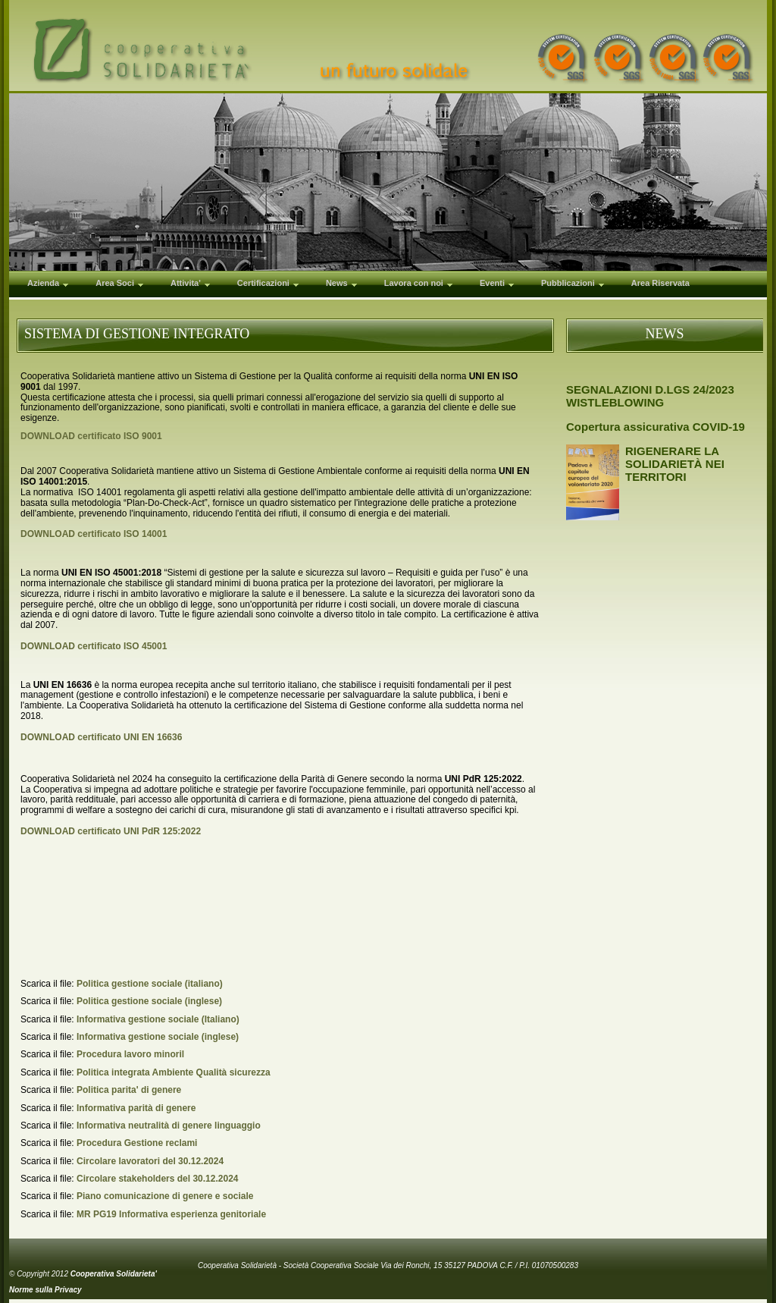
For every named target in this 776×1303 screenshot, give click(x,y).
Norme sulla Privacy (45, 1290)
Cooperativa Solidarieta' (113, 1274)
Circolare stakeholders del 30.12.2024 (157, 1178)
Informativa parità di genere (136, 1108)
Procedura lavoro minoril (130, 1054)
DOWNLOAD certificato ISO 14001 (93, 534)
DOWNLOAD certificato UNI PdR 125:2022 (110, 831)
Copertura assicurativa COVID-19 (655, 426)
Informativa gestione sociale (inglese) (158, 1036)
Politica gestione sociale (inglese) (149, 1001)
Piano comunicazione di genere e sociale (165, 1196)
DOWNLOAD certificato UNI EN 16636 (101, 737)
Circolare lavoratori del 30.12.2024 (150, 1161)
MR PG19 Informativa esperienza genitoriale (171, 1214)
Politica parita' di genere (129, 1090)
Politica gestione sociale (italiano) (150, 983)
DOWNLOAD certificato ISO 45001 (93, 646)
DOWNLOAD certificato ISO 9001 (91, 436)
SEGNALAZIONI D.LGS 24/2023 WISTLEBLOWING (650, 396)
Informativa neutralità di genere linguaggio (169, 1125)
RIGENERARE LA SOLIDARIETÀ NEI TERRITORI (674, 463)
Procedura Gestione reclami (137, 1143)
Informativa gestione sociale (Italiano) (158, 1019)
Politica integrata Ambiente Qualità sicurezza (174, 1072)
